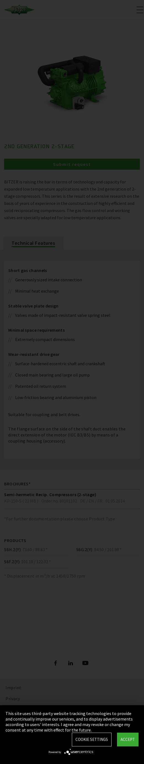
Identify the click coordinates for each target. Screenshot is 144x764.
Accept (128, 739)
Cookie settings (91, 739)
